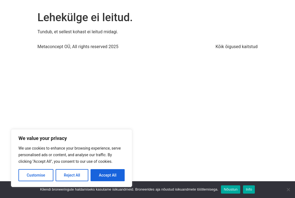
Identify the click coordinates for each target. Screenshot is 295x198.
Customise (36, 175)
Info (249, 189)
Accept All (107, 175)
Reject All (72, 175)
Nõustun (230, 189)
